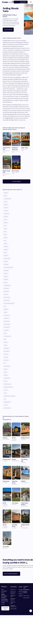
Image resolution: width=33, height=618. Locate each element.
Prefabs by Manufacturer (14, 606)
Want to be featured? (13, 592)
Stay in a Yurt (9, 118)
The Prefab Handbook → (22, 2)
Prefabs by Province (13, 599)
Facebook (20, 591)
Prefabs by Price (13, 602)
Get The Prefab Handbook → (11, 573)
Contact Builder (8, 29)
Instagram (20, 589)
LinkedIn (20, 595)
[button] (31, 2)
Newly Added (13, 608)
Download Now (5, 608)
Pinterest (20, 593)
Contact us (13, 589)
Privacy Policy (26, 597)
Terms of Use (26, 595)
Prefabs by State (13, 596)
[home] (7, 2)
